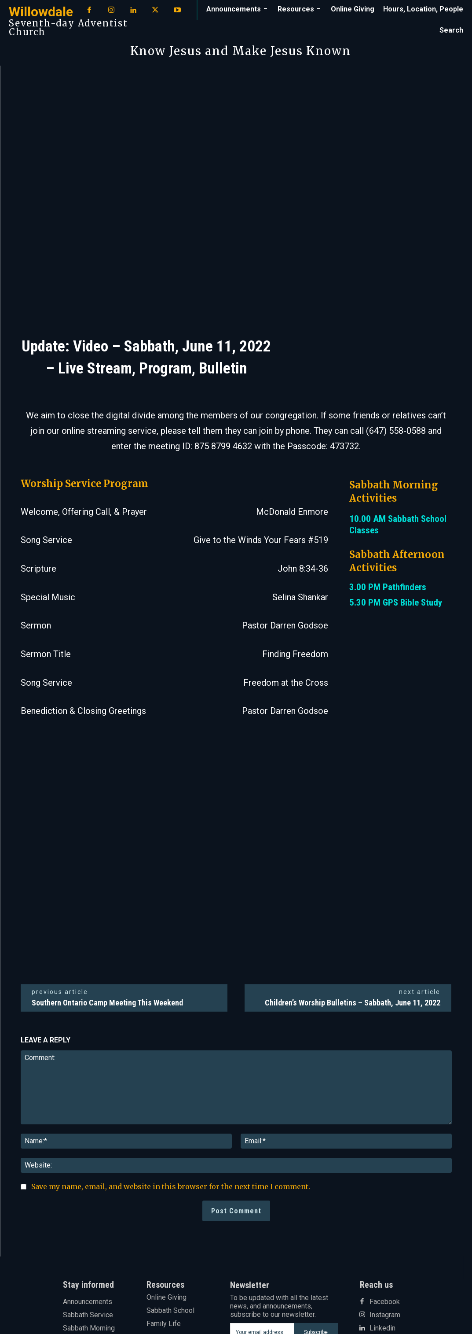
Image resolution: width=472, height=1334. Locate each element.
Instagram (385, 1315)
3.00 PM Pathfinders (387, 587)
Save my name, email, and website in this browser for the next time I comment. (170, 1186)
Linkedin (382, 1328)
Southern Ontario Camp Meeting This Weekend (107, 1002)
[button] (451, 30)
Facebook (385, 1301)
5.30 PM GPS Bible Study (395, 602)
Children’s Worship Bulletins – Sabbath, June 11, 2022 (352, 1002)
